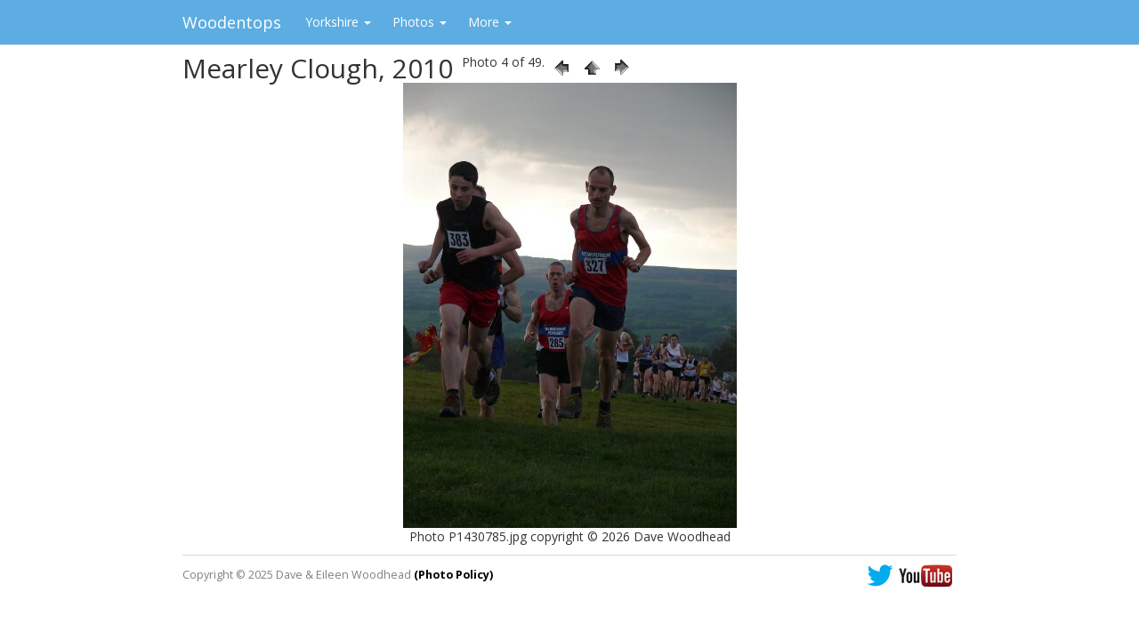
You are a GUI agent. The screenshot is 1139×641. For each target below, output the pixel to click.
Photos (419, 21)
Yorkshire (338, 21)
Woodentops (231, 22)
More (490, 21)
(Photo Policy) (453, 574)
